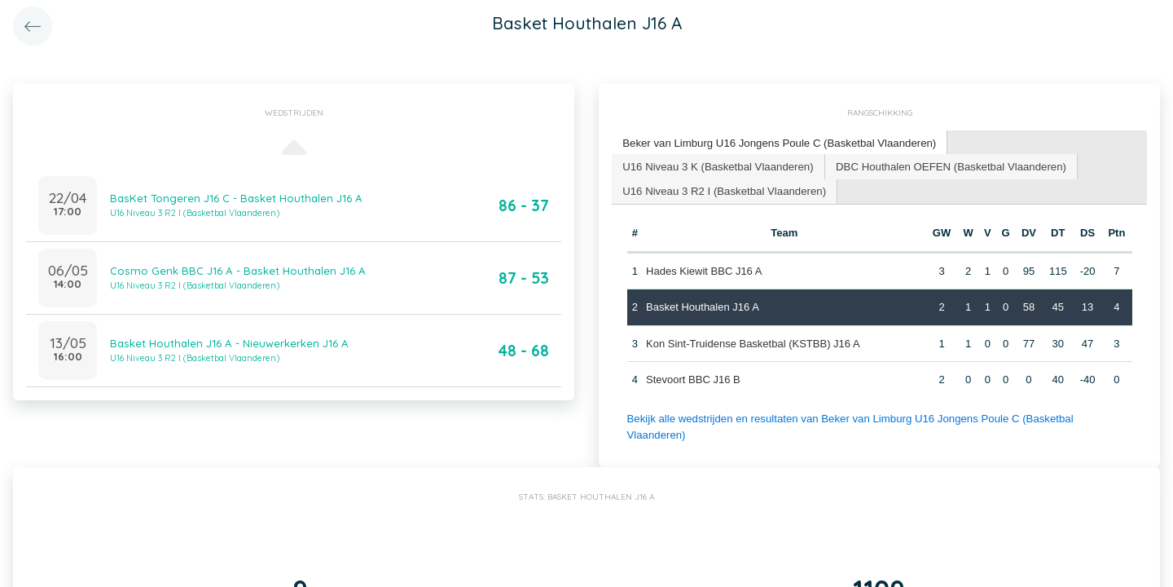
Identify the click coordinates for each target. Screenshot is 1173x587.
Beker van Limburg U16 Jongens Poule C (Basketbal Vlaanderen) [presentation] (776, 142)
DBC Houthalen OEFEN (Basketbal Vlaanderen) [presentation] (946, 165)
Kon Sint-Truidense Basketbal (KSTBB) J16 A (753, 342)
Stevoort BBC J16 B (693, 379)
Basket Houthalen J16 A (702, 306)
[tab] (777, 143)
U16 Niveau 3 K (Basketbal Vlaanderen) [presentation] (716, 165)
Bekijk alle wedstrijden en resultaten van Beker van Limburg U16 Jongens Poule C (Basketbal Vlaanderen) (876, 417)
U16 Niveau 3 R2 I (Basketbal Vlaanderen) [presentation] (722, 189)
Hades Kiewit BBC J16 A (704, 269)
